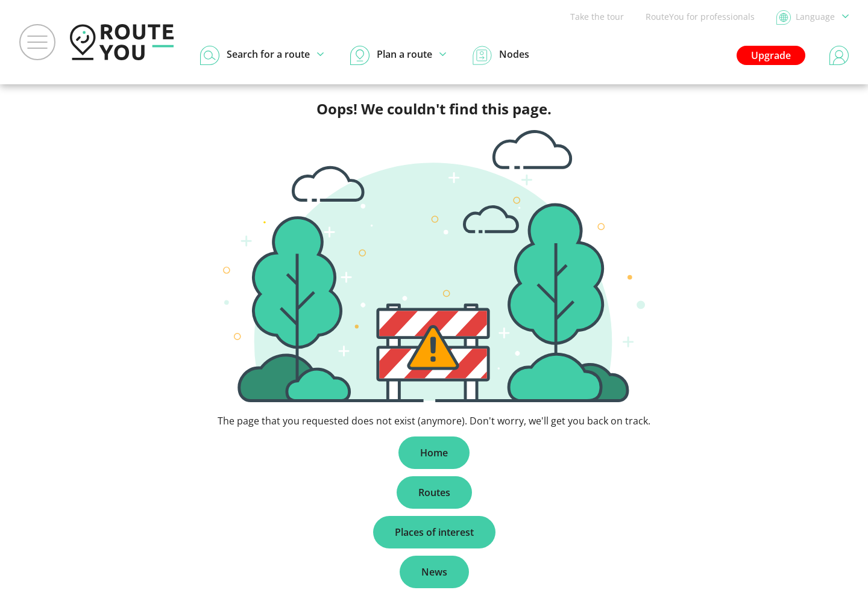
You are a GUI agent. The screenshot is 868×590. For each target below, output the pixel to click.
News (434, 572)
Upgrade (771, 55)
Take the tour (597, 16)
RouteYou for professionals (700, 16)
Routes (434, 492)
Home (434, 452)
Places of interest (434, 532)
